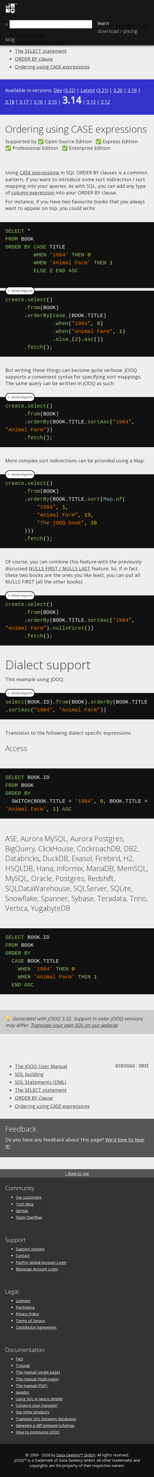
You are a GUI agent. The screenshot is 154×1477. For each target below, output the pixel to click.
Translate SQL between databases (46, 1418)
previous (125, 1065)
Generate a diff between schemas (45, 1425)
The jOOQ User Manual (41, 1066)
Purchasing (25, 1307)
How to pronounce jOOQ (37, 1432)
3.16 (38, 102)
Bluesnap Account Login (37, 1269)
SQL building (29, 1074)
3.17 (23, 102)
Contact (23, 1255)
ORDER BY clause (34, 59)
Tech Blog (25, 1204)
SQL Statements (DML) (40, 1082)
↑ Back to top (77, 1173)
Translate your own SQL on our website (74, 1025)
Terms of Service (30, 1320)
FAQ (19, 1358)
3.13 (91, 102)
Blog (10, 39)
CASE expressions (39, 172)
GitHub (22, 1210)
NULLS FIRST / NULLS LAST (59, 568)
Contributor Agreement (36, 1327)
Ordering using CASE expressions (52, 67)
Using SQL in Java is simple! (39, 1398)
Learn (103, 23)
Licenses (23, 1300)
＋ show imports (20, 291)
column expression (32, 192)
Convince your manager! (36, 1405)
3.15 (52, 102)
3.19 (132, 90)
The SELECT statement (41, 51)
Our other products (32, 1411)
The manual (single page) (38, 1372)
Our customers (29, 1197)
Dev (58, 90)
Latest (88, 90)
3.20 (117, 90)
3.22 (69, 90)
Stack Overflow (29, 1217)
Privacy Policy (27, 1313)
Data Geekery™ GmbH (75, 1454)
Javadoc (22, 1392)
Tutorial (22, 1365)
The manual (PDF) (31, 1385)
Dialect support (48, 664)
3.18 (9, 102)
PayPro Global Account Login (41, 1262)
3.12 (105, 102)
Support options (30, 1248)
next (144, 1065)
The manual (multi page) (37, 1379)
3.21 (102, 90)
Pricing (117, 31)
